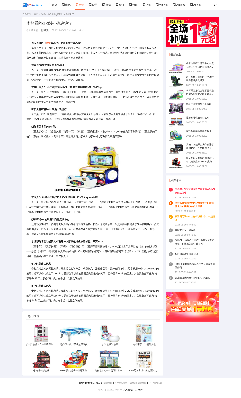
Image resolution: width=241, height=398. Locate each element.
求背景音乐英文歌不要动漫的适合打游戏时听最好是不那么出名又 (200, 94)
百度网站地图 (121, 383)
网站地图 (108, 383)
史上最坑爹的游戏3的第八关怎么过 (193, 277)
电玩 (66, 4)
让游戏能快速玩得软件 (197, 117)
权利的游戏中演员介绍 (186, 254)
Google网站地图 (138, 383)
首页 (53, 4)
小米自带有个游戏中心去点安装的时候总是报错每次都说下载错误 (200, 66)
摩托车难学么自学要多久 (198, 131)
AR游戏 (179, 4)
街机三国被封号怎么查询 (198, 104)
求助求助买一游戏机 (185, 230)
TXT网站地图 (155, 383)
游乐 (133, 4)
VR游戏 (162, 4)
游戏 (147, 4)
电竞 (106, 4)
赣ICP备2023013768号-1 (111, 389)
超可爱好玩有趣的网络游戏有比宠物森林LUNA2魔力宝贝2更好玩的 (200, 161)
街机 (120, 4)
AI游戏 (195, 4)
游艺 (93, 4)
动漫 (79, 4)
